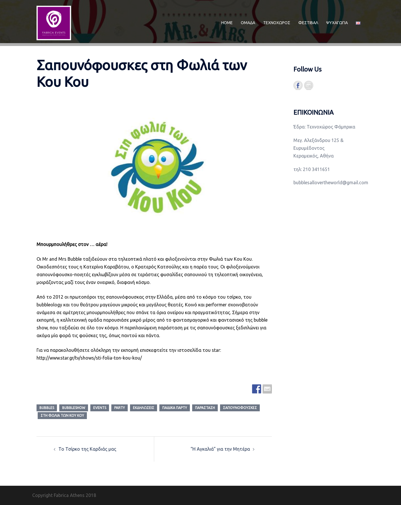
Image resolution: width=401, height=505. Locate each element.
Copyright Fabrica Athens (58, 495)
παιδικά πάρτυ (174, 408)
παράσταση (205, 408)
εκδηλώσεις (143, 408)
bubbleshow (73, 408)
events (99, 408)
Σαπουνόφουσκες (240, 408)
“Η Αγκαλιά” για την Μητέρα (220, 449)
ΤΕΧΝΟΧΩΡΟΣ (276, 22)
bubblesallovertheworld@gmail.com (330, 182)
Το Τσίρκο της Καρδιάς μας (87, 449)
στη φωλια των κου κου (62, 415)
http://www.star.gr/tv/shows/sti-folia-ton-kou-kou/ (89, 357)
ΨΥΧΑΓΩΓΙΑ (337, 22)
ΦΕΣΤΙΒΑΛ (308, 22)
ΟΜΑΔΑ (248, 22)
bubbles (46, 408)
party (119, 408)
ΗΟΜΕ (227, 22)
